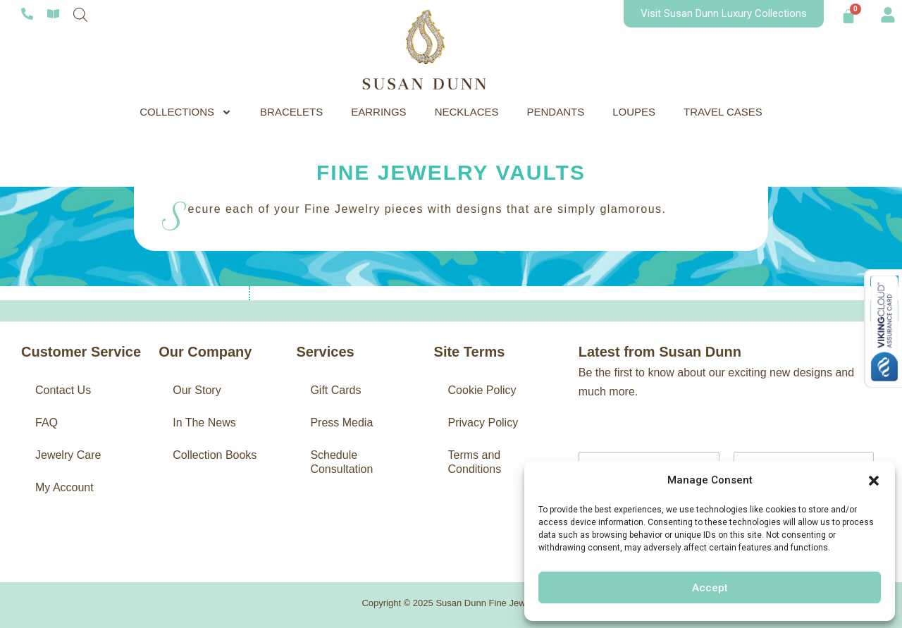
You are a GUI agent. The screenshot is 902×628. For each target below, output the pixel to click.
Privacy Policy (483, 423)
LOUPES (633, 112)
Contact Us (63, 390)
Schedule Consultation (341, 462)
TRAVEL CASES (723, 112)
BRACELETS (291, 112)
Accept (710, 587)
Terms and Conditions (475, 462)
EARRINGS (378, 112)
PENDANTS (556, 112)
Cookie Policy (482, 390)
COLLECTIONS (186, 112)
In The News (204, 423)
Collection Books (215, 455)
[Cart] (848, 16)
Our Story (197, 390)
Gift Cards (335, 390)
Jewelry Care (68, 455)
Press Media (341, 423)
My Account (64, 487)
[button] (874, 481)
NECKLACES (467, 112)
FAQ (46, 423)
